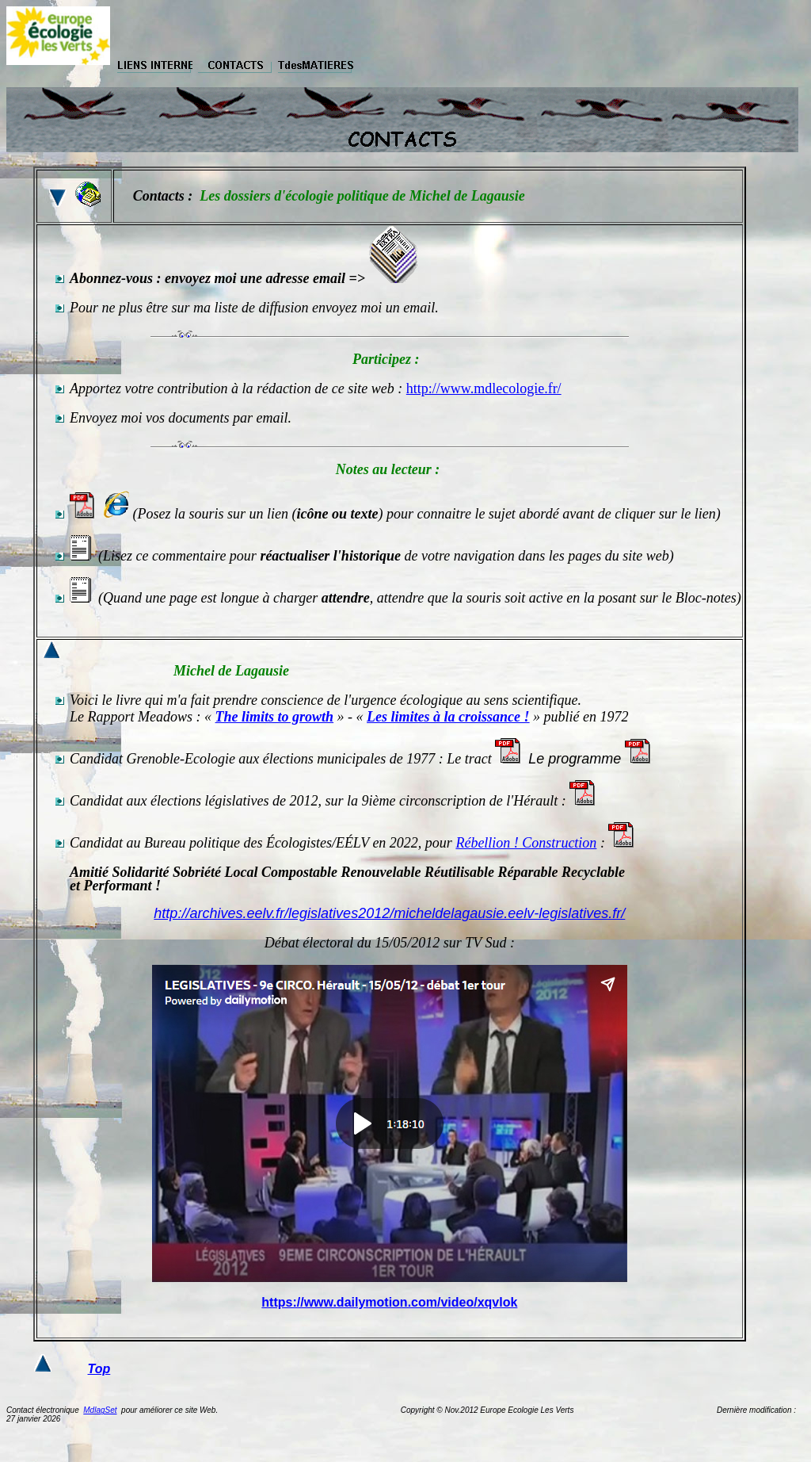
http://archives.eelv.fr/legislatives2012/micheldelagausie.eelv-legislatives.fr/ (389, 913)
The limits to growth (274, 717)
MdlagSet (99, 1410)
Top (99, 1369)
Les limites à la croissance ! (448, 717)
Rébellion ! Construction (525, 843)
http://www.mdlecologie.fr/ (484, 388)
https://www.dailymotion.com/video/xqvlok (389, 1302)
